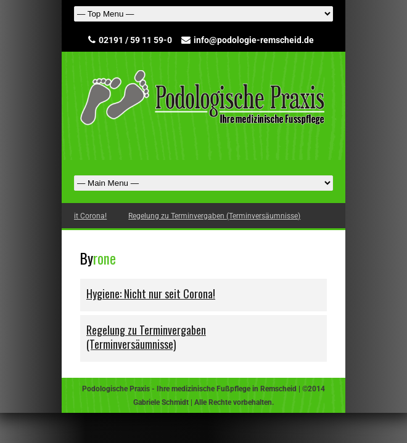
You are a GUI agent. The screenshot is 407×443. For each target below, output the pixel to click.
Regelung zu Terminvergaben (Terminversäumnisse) (249, 216)
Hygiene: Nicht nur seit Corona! (90, 216)
